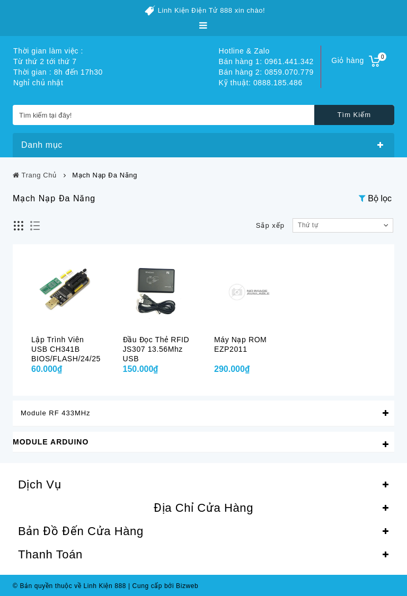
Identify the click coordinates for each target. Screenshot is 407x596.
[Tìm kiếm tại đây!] (203, 115)
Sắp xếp (270, 225)
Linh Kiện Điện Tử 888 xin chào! (212, 10)
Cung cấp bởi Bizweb (163, 586)
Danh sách (35, 226)
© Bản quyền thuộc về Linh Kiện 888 (69, 586)
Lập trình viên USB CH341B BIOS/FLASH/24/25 (66, 349)
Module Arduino (51, 442)
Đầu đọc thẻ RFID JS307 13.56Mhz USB (156, 349)
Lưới (19, 226)
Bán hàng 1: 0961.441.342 (266, 61)
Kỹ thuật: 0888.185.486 (261, 82)
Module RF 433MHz (56, 413)
